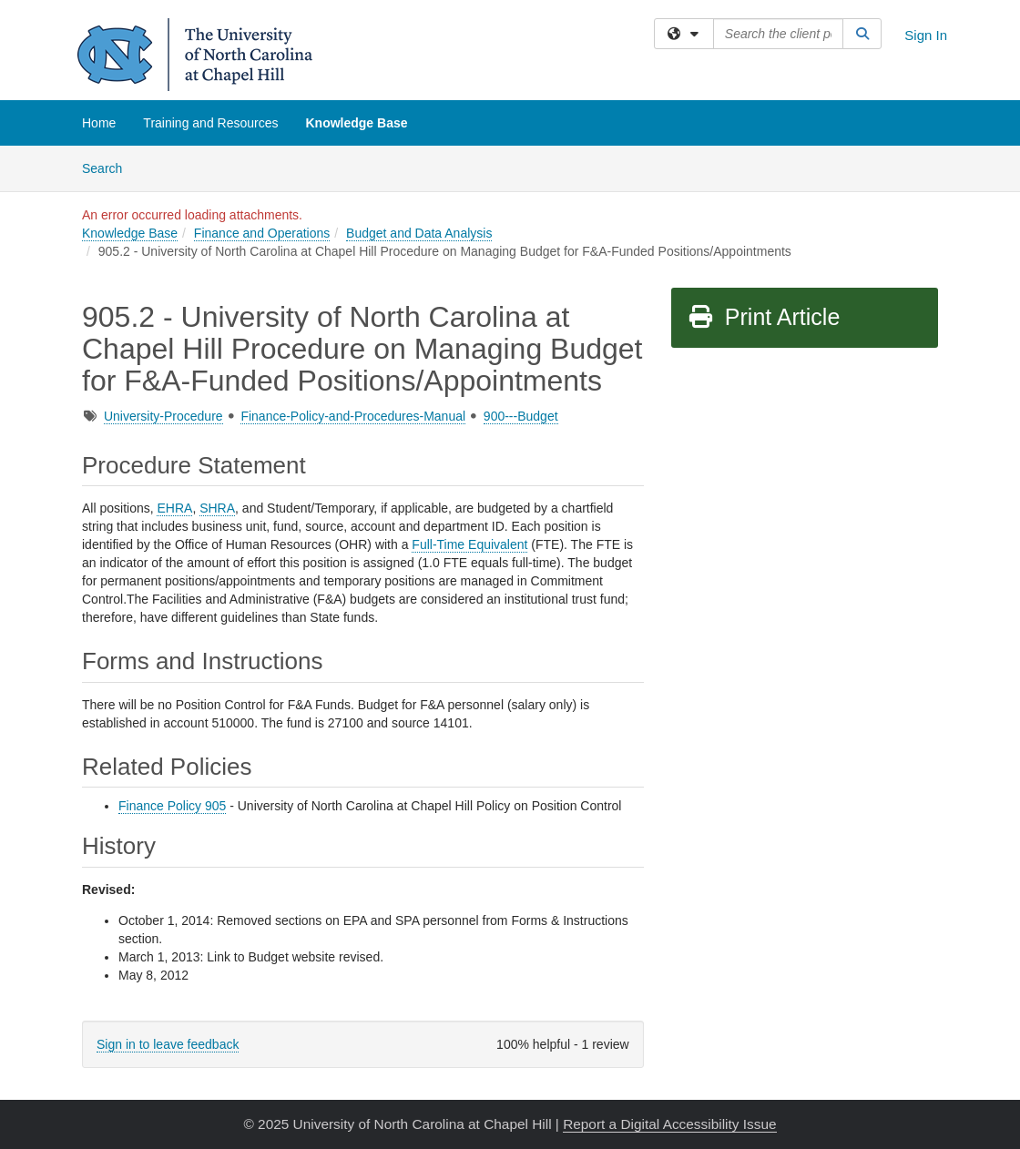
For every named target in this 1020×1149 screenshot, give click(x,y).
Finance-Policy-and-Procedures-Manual (352, 416)
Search (109, 167)
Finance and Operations (262, 233)
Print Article (764, 317)
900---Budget (521, 416)
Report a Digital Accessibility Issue (669, 1124)
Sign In (925, 35)
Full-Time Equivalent (469, 544)
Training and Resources (210, 123)
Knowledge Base (356, 123)
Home (99, 123)
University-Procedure (163, 416)
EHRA (174, 508)
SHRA (217, 508)
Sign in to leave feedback (168, 1044)
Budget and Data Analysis (419, 233)
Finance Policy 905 (172, 805)
